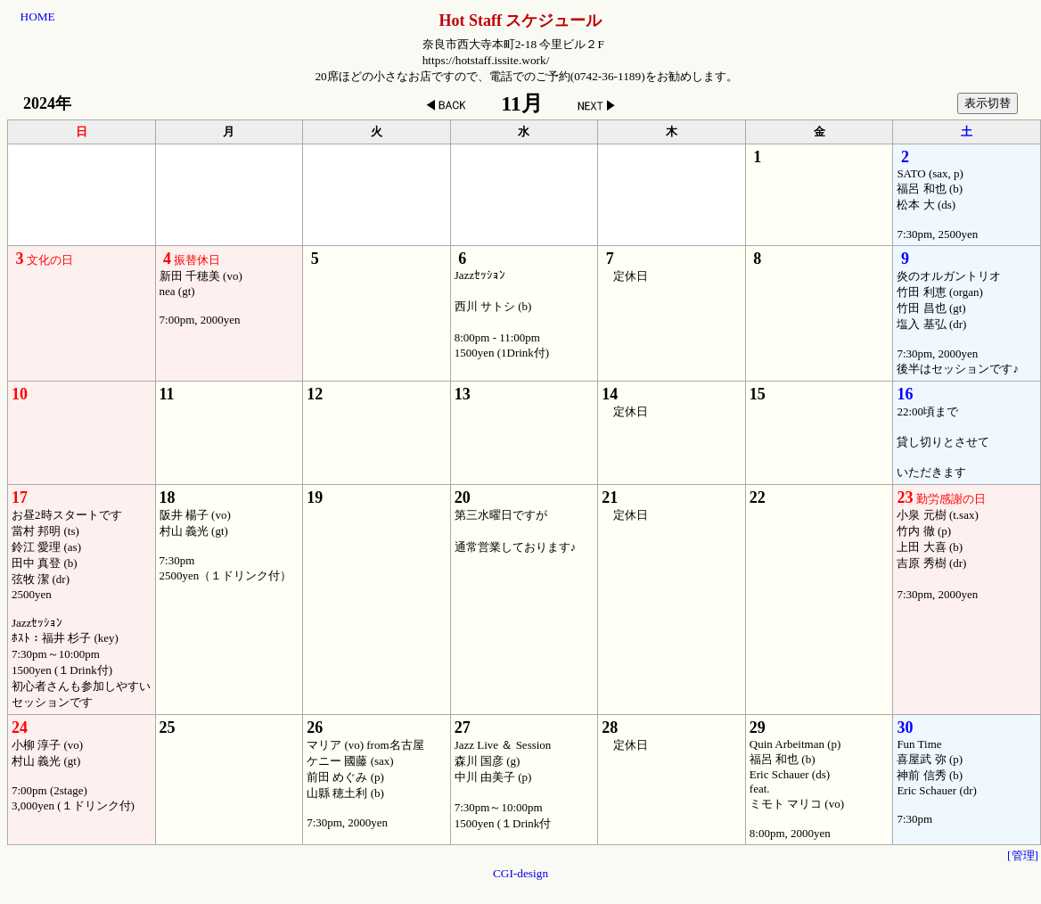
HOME (37, 16)
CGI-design (520, 873)
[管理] (1022, 855)
